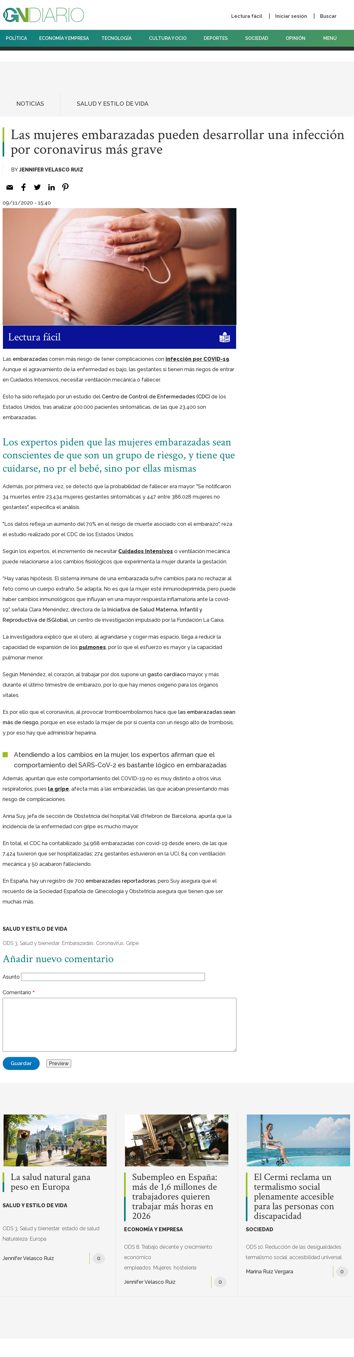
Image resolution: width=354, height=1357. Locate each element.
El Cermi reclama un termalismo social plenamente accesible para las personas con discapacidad (294, 1197)
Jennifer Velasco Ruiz (51, 170)
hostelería (185, 1268)
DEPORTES (218, 38)
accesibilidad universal (316, 1257)
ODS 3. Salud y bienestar (31, 943)
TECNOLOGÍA (118, 38)
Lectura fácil (246, 16)
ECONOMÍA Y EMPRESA (64, 38)
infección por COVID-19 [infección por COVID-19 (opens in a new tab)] (197, 359)
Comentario (17, 992)
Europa (38, 1239)
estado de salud (80, 1228)
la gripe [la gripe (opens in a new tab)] (58, 789)
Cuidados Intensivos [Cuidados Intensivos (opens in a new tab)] (145, 551)
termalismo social (266, 1257)
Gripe (132, 943)
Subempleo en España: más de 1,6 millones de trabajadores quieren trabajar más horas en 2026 (174, 1197)
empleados (137, 1268)
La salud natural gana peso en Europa (50, 1182)
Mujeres (162, 1268)
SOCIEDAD (259, 38)
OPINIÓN (295, 38)
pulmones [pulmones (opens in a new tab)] (92, 647)
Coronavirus (110, 943)
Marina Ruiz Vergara (269, 1271)
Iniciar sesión (291, 16)
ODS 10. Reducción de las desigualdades (293, 1247)
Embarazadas (78, 943)
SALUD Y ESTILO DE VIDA (112, 103)
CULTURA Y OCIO (170, 38)
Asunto (11, 977)
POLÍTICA (16, 38)
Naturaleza (15, 1239)
